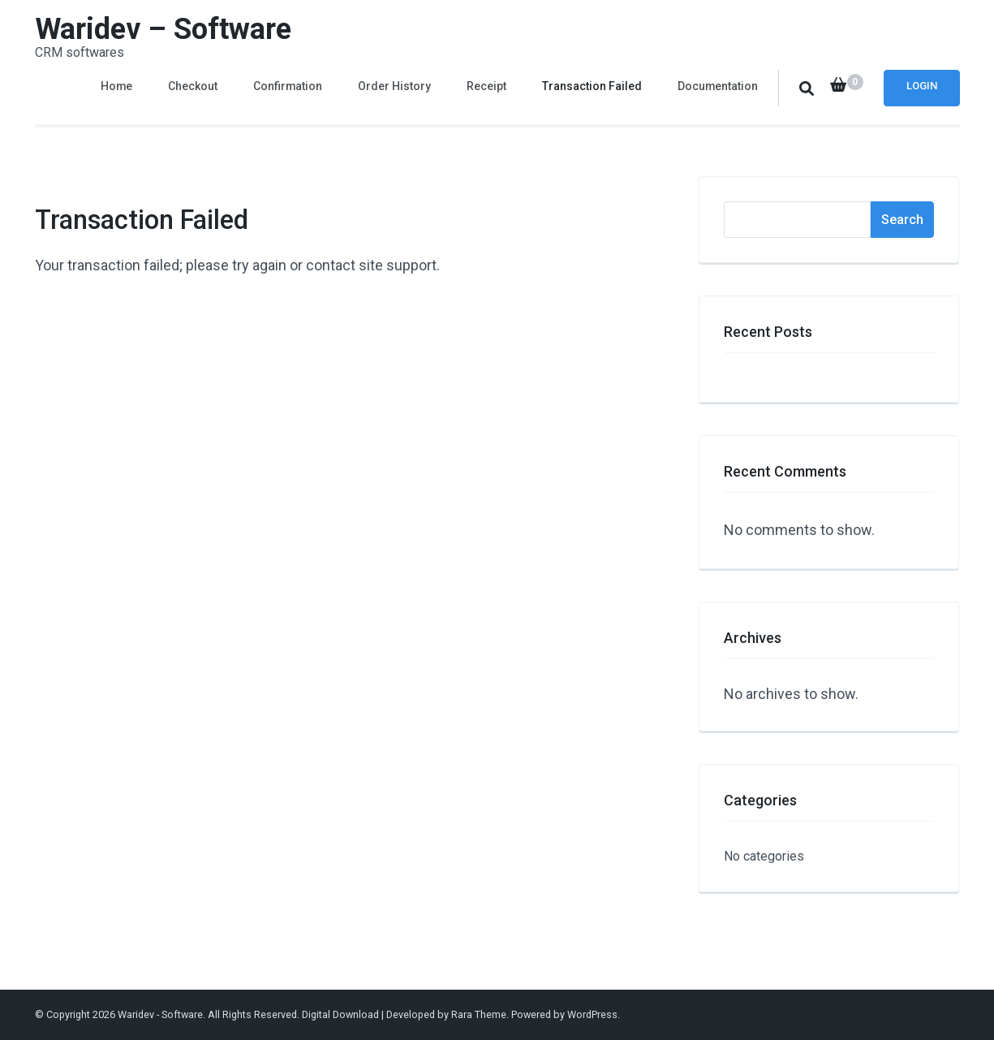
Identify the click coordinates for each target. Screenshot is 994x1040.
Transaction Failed (592, 86)
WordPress (592, 1014)
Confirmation (287, 86)
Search (902, 219)
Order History (394, 86)
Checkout (192, 86)
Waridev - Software (160, 1014)
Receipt (486, 86)
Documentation (718, 86)
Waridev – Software (163, 29)
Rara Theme (478, 1014)
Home (116, 86)
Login (921, 86)
